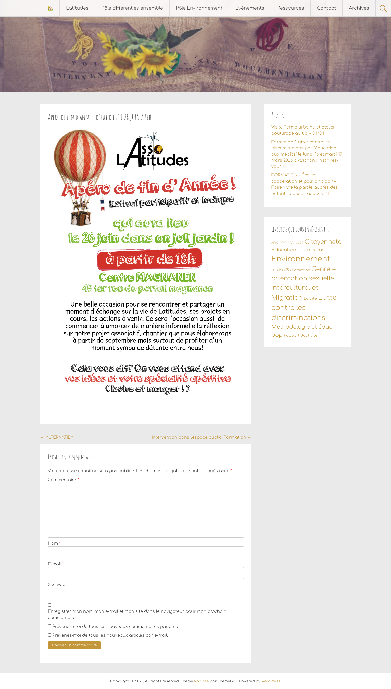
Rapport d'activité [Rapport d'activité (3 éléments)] (300, 335)
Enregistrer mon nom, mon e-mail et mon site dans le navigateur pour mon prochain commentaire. (137, 614)
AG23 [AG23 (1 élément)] (283, 242)
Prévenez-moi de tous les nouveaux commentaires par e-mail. (117, 626)
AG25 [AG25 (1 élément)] (299, 242)
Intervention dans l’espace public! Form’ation (201, 437)
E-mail (56, 564)
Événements (249, 8)
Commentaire (63, 480)
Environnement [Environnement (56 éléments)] (300, 259)
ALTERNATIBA (56, 437)
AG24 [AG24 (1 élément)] (291, 242)
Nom (54, 543)
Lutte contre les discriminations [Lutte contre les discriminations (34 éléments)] (304, 308)
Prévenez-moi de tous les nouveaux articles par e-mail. (110, 635)
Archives (359, 8)
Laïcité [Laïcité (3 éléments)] (310, 298)
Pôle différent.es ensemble (132, 8)
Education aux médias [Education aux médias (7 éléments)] (297, 249)
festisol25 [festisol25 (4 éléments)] (281, 269)
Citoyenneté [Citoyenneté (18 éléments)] (323, 242)
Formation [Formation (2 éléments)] (301, 270)
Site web (56, 584)
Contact (326, 8)
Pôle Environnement (199, 8)
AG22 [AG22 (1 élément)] (274, 242)
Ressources (290, 8)
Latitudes (77, 8)
